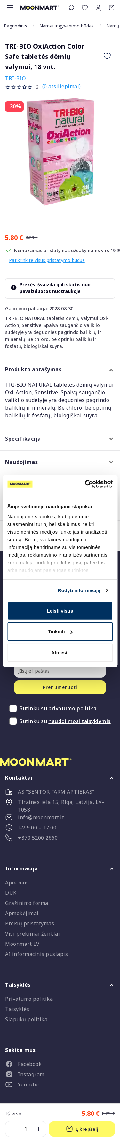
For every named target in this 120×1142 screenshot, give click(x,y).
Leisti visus (60, 610)
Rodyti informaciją (79, 590)
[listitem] (60, 1065)
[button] (98, 7)
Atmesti (60, 652)
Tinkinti (60, 631)
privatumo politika (72, 708)
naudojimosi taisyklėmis (79, 721)
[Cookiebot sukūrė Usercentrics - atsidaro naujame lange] (85, 484)
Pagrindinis (15, 26)
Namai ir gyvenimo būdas (66, 26)
